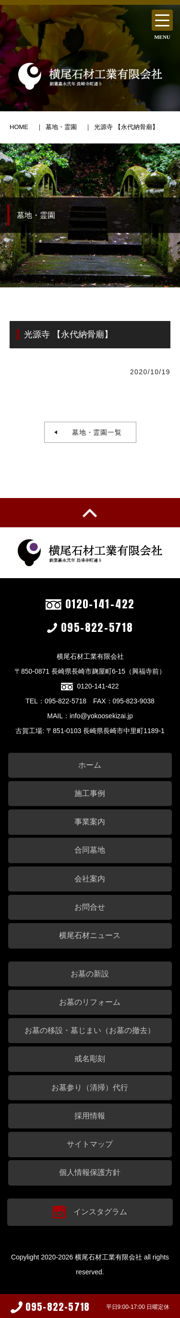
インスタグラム (90, 1212)
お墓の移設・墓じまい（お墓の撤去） (89, 1030)
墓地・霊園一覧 (93, 432)
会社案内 (89, 879)
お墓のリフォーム (89, 1002)
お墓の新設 (90, 974)
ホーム (89, 765)
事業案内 (89, 822)
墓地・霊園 (61, 127)
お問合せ (89, 907)
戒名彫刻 (89, 1059)
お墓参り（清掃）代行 (89, 1087)
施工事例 (89, 793)
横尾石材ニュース (89, 935)
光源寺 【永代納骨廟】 (126, 127)
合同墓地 (89, 850)
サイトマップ (90, 1144)
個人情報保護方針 (89, 1172)
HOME (19, 127)
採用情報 (89, 1116)
